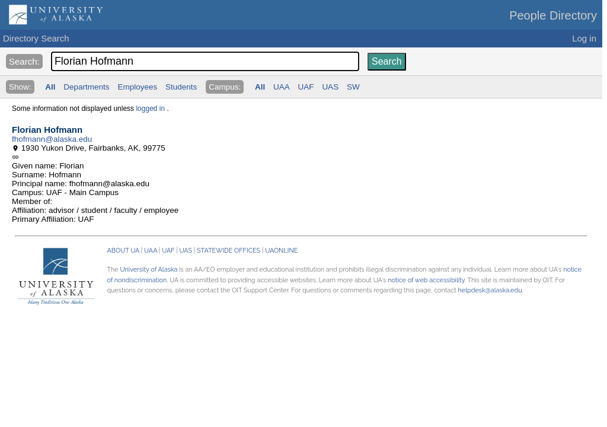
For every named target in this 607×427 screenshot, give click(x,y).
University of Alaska (148, 269)
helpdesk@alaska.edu (490, 290)
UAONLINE (281, 250)
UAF (306, 86)
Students (181, 86)
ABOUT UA (123, 250)
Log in (584, 38)
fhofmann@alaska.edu (52, 139)
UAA (281, 86)
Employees (137, 86)
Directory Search (36, 38)
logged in (150, 108)
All (50, 86)
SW (353, 86)
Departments (86, 86)
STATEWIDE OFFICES (228, 250)
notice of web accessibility (426, 280)
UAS (330, 86)
